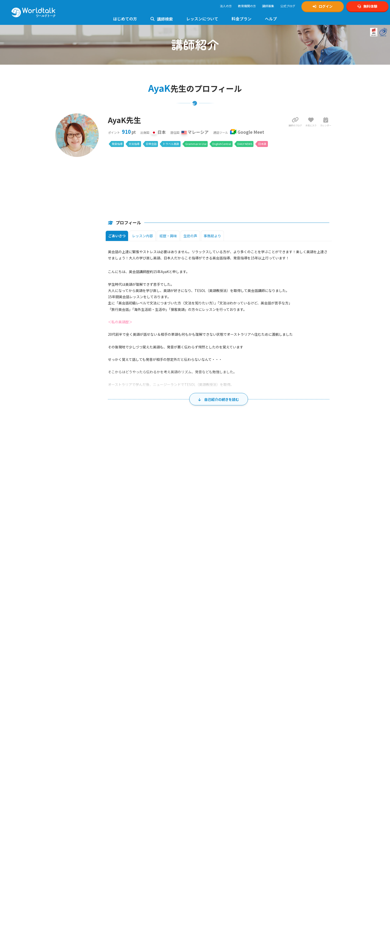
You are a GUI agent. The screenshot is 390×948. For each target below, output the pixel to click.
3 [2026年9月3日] (250, 673)
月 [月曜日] (119, 554)
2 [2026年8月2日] (97, 587)
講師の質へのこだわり (73, 819)
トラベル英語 (171, 144)
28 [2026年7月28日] (172, 565)
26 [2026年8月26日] (210, 652)
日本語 (262, 144)
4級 (161, 813)
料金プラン (241, 19)
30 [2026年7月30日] (249, 565)
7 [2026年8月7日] (288, 587)
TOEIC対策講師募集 (213, 795)
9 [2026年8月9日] (97, 609)
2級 (142, 813)
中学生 (282, 817)
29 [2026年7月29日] (210, 565)
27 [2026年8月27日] (249, 652)
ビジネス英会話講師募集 (216, 806)
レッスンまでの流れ (71, 867)
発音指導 (117, 144)
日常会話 (151, 144)
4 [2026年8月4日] (174, 587)
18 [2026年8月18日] (172, 630)
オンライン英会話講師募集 (218, 773)
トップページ (67, 773)
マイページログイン (71, 784)
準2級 (149, 813)
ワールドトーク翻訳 (284, 851)
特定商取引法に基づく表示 (218, 846)
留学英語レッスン (141, 906)
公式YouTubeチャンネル (287, 790)
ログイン (323, 6)
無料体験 (367, 6)
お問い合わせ (138, 784)
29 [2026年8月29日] (325, 652)
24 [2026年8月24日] (134, 652)
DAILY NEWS (244, 144)
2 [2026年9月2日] (212, 673)
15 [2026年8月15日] (325, 609)
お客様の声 (65, 813)
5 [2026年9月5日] (326, 673)
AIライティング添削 (142, 912)
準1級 (135, 813)
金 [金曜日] (272, 554)
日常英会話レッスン (142, 873)
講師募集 (268, 6)
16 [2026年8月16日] (96, 630)
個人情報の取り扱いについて (219, 841)
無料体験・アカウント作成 (76, 779)
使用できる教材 (68, 883)
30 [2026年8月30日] (96, 673)
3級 (156, 813)
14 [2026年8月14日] (287, 609)
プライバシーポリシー (215, 835)
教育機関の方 (247, 6)
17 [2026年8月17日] (134, 630)
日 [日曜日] (81, 554)
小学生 (272, 817)
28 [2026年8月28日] (287, 652)
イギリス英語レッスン (144, 890)
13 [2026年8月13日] (249, 609)
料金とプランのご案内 (73, 907)
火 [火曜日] (157, 554)
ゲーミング (294, 817)
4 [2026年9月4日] (288, 673)
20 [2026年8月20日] (249, 630)
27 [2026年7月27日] (134, 565)
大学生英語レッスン (142, 857)
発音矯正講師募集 (212, 801)
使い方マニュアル (141, 773)
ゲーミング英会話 (141, 901)
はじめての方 (125, 19)
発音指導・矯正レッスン (145, 824)
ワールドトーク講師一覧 (74, 843)
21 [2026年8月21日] (287, 630)
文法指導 (134, 144)
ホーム (8, 731)
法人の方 (226, 6)
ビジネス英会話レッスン (145, 868)
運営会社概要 (209, 852)
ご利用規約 (207, 830)
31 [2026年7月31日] (287, 565)
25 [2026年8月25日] (172, 652)
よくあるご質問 (139, 779)
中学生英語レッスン (142, 846)
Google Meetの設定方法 (74, 872)
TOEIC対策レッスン (142, 819)
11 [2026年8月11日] (172, 609)
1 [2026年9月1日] (174, 673)
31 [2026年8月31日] (134, 673)
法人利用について (70, 824)
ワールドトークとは (71, 803)
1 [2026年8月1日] (326, 565)
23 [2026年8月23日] (96, 652)
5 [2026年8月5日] (212, 587)
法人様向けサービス (142, 895)
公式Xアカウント (282, 779)
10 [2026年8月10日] (134, 609)
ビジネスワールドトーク (287, 835)
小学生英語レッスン (142, 841)
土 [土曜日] (310, 554)
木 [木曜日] (233, 554)
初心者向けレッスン (142, 803)
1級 (128, 813)
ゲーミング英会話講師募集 (218, 811)
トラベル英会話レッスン (145, 879)
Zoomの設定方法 (70, 878)
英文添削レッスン (141, 884)
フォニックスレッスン (144, 862)
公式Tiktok (278, 795)
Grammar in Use (195, 144)
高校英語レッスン (141, 852)
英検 (271, 811)
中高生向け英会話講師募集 (218, 784)
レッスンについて (202, 19)
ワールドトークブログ (286, 806)
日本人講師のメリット (73, 808)
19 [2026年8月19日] (210, 630)
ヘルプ (271, 19)
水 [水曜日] (195, 554)
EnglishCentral (221, 144)
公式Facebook (281, 801)
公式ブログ (287, 6)
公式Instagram (281, 773)
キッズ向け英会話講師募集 (218, 779)
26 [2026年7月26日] (96, 565)
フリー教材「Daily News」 (76, 889)
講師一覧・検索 (27, 731)
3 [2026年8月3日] (135, 587)
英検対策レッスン (141, 808)
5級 (167, 813)
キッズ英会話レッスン (144, 835)
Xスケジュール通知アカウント (291, 784)
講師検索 (161, 19)
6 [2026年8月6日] (250, 587)
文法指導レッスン (141, 830)
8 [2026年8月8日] (326, 587)
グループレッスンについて (147, 917)
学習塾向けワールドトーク (289, 840)
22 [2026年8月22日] (325, 630)
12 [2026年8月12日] (210, 609)
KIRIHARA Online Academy (289, 846)
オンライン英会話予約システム (292, 857)
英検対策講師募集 (212, 790)
